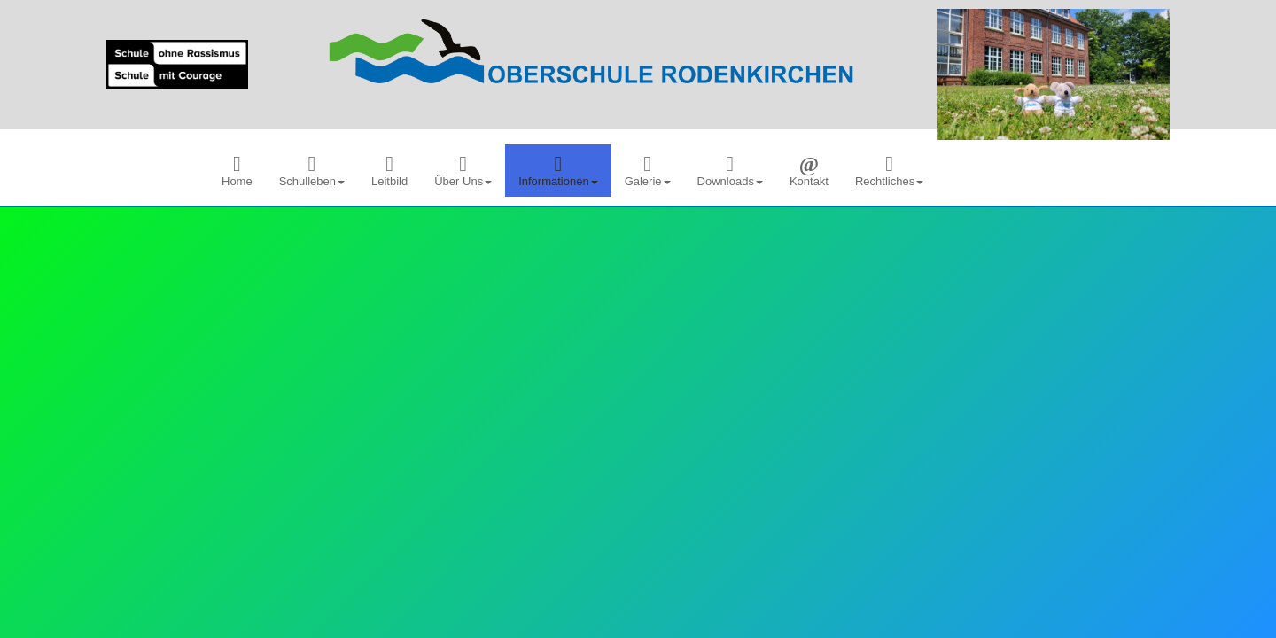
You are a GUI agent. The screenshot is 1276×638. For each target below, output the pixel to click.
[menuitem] (237, 170)
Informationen (558, 170)
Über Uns (463, 170)
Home (237, 170)
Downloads (730, 170)
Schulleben (312, 170)
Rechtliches (889, 170)
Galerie (648, 170)
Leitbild (389, 170)
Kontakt (809, 170)
